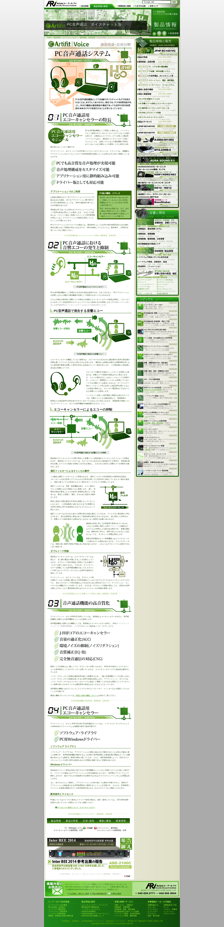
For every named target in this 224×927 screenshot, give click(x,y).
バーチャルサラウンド (146, 284)
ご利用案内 (65, 921)
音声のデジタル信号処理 (152, 389)
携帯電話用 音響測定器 (90, 907)
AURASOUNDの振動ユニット (92, 916)
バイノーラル (162, 284)
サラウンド (142, 282)
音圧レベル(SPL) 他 (145, 293)
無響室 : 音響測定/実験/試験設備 (60, 916)
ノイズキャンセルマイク (90, 909)
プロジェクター (169, 914)
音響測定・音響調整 (122, 907)
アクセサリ (152, 914)
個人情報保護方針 (100, 894)
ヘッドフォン (168, 911)
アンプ (166, 907)
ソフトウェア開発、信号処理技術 (127, 914)
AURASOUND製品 (88, 911)
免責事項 (75, 921)
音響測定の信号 (143, 289)
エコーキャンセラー (70, 38)
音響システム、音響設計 (123, 905)
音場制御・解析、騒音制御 (153, 423)
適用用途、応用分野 (87, 38)
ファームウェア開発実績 (57, 911)
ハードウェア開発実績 (56, 914)
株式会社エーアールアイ (115, 921)
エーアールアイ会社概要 (57, 905)
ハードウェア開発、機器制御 (125, 916)
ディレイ (161, 286)
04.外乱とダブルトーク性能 (150, 113)
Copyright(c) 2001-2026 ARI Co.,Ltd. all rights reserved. (112, 924)
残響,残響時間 (163, 293)
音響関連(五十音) (170, 905)
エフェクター (153, 911)
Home (49, 38)
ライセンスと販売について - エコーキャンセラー (76, 807)
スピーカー (152, 907)
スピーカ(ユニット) (165, 289)
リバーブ (160, 391)
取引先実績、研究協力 (56, 907)
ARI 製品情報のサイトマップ (93, 921)
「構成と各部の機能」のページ (86, 695)
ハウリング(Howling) (165, 280)
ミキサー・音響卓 (170, 909)
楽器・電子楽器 (154, 916)
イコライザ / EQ (144, 286)
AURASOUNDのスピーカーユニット (95, 914)
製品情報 (57, 38)
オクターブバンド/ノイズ (147, 291)
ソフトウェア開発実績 (56, 909)
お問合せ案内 (116, 894)
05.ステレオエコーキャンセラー (151, 117)
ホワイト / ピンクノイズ (166, 291)
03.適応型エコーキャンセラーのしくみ (154, 108)
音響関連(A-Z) (153, 905)
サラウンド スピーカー (166, 282)
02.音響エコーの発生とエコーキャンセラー (156, 104)
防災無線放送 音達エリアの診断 (126, 911)
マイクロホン (153, 909)
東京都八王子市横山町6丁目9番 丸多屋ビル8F (145, 921)
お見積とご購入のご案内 (79, 894)
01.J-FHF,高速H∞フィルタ (149, 99)
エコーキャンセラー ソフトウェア (94, 905)
